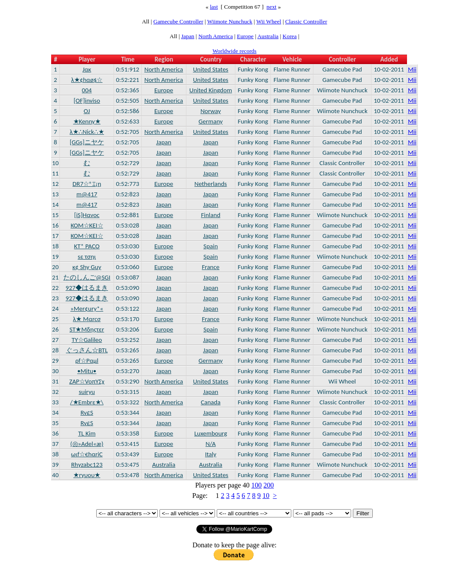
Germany (211, 121)
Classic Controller (306, 21)
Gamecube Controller (178, 21)
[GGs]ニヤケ (87, 142)
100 (256, 485)
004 (87, 90)
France (211, 267)
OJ (87, 111)
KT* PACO (87, 246)
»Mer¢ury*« (86, 308)
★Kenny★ (87, 121)
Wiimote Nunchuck (229, 21)
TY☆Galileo (87, 340)
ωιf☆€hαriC (87, 454)
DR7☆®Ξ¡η (86, 184)
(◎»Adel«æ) (87, 444)
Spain (210, 246)
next (272, 6)
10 (265, 495)
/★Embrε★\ (87, 402)
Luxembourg (210, 433)
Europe (245, 36)
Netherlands (211, 184)
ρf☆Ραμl (86, 360)
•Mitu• (86, 371)
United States (210, 69)
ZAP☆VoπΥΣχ (86, 381)
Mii (412, 69)
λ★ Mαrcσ (87, 319)
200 (269, 485)
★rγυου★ (86, 475)
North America (216, 36)
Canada (210, 402)
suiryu (87, 392)
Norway (210, 111)
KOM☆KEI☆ (87, 225)
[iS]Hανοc (86, 215)
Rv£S (87, 412)
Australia (268, 36)
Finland (211, 215)
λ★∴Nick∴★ (87, 132)
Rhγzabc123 (87, 464)
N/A (210, 444)
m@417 (86, 194)
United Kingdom (210, 90)
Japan (187, 36)
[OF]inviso (87, 100)
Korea (290, 36)
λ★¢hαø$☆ (86, 80)
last (214, 6)
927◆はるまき (86, 288)
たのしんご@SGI (87, 277)
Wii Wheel (268, 21)
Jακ (86, 69)
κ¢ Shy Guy (86, 267)
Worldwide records (234, 51)
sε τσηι (87, 256)
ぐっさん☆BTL (86, 350)
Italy (210, 454)
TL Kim (86, 433)
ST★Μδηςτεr (86, 329)
